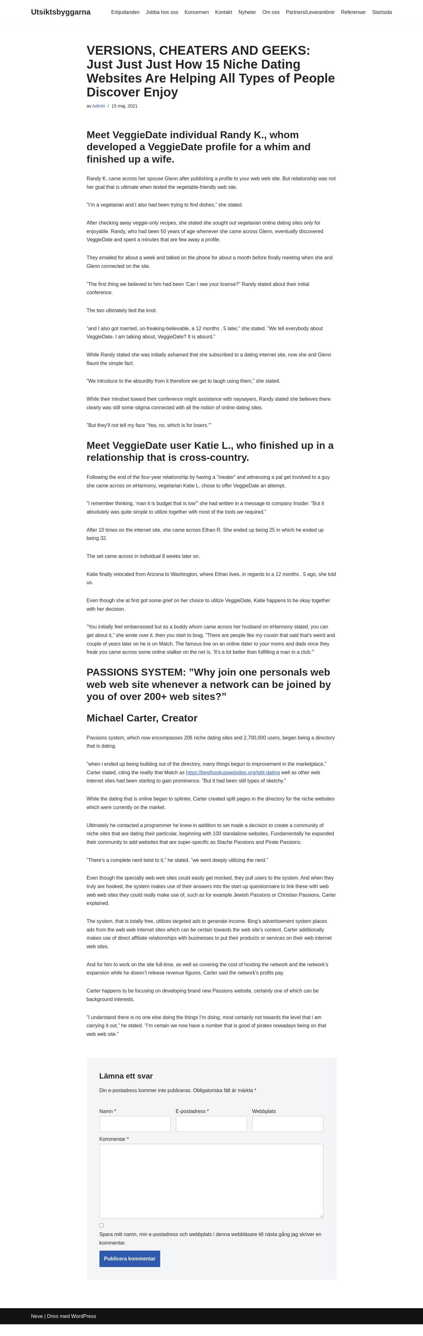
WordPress (83, 1328)
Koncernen (195, 12)
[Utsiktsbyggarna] (61, 12)
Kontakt (222, 12)
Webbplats (264, 1121)
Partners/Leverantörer (309, 12)
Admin (98, 105)
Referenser (353, 12)
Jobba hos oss (160, 12)
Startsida (382, 12)
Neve (37, 1328)
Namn (107, 1121)
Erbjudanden (123, 12)
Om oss (270, 12)
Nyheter (246, 12)
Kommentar (114, 1149)
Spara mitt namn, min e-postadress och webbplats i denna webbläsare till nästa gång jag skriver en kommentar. (210, 1250)
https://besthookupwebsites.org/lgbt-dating (234, 779)
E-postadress (192, 1121)
